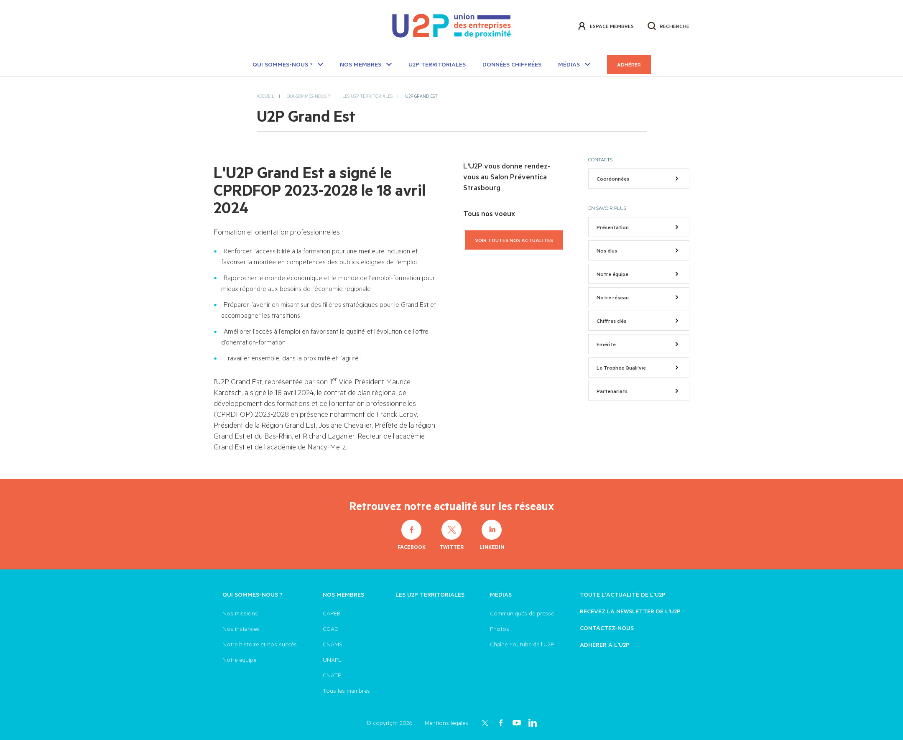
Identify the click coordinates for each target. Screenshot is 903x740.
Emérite (639, 344)
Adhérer (629, 64)
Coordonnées (639, 178)
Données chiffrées (511, 64)
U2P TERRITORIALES (437, 64)
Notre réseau (639, 297)
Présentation (639, 227)
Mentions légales (446, 723)
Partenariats (639, 391)
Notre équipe (639, 274)
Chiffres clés (639, 320)
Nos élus (639, 250)
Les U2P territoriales (429, 594)
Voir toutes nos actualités (514, 240)
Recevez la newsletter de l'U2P (630, 611)
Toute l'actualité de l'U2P (623, 594)
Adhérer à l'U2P (605, 644)
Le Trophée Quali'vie (639, 367)
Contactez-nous (607, 628)
